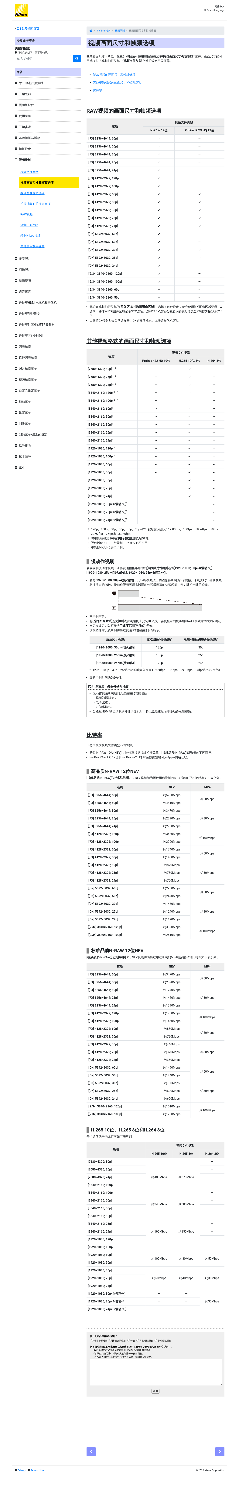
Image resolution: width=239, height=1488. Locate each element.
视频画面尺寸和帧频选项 (37, 182)
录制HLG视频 (29, 225)
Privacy (22, 1470)
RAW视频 (26, 214)
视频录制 (120, 30)
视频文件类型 (29, 172)
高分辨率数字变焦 (32, 246)
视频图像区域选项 (32, 193)
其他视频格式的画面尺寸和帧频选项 (117, 82)
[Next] (219, 1451)
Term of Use (37, 1470)
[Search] (43, 58)
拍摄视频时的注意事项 (35, 204)
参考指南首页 (28, 28)
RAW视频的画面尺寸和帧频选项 (114, 74)
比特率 (97, 90)
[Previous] (91, 1451)
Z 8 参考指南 (104, 30)
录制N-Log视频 (30, 235)
